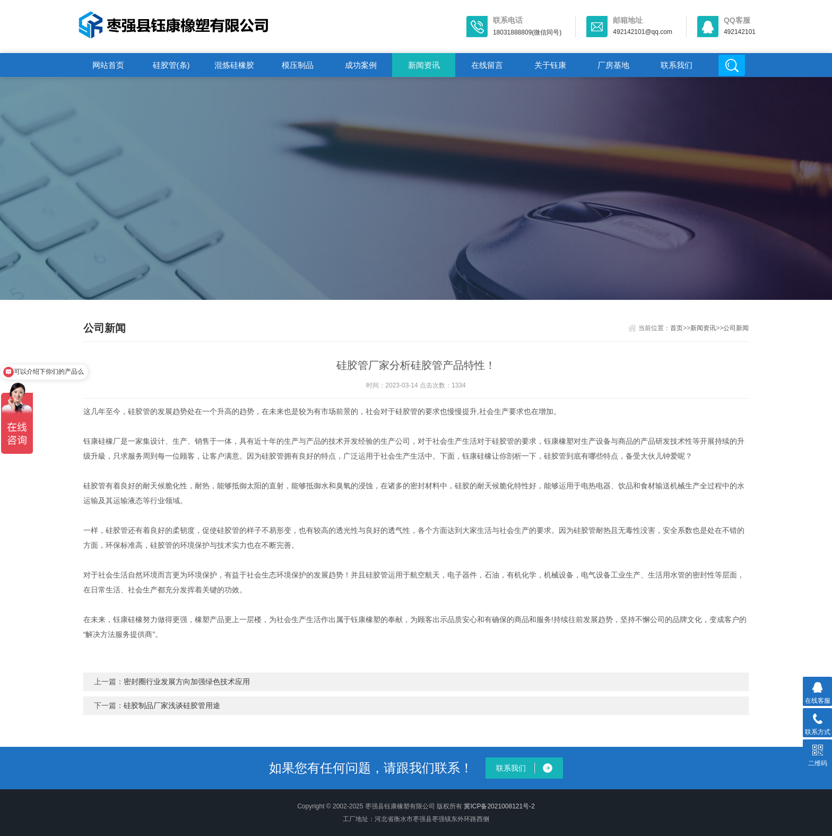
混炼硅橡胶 (234, 65)
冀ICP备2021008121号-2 (499, 806)
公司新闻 (736, 328)
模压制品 (298, 65)
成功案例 (361, 65)
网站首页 (108, 65)
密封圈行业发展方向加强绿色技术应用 (187, 681)
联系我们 (676, 65)
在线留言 (487, 65)
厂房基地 (613, 65)
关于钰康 (550, 65)
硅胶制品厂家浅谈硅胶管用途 (172, 705)
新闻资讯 (424, 65)
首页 (676, 328)
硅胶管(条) (171, 65)
